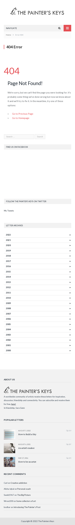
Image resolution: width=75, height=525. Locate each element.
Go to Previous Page (22, 113)
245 (68, 458)
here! (13, 404)
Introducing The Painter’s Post (27, 507)
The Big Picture (24, 495)
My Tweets (9, 210)
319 (68, 431)
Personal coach (24, 489)
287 (68, 444)
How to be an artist (27, 461)
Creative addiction (19, 483)
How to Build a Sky (27, 434)
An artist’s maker (26, 448)
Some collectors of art (26, 501)
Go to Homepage (20, 118)
